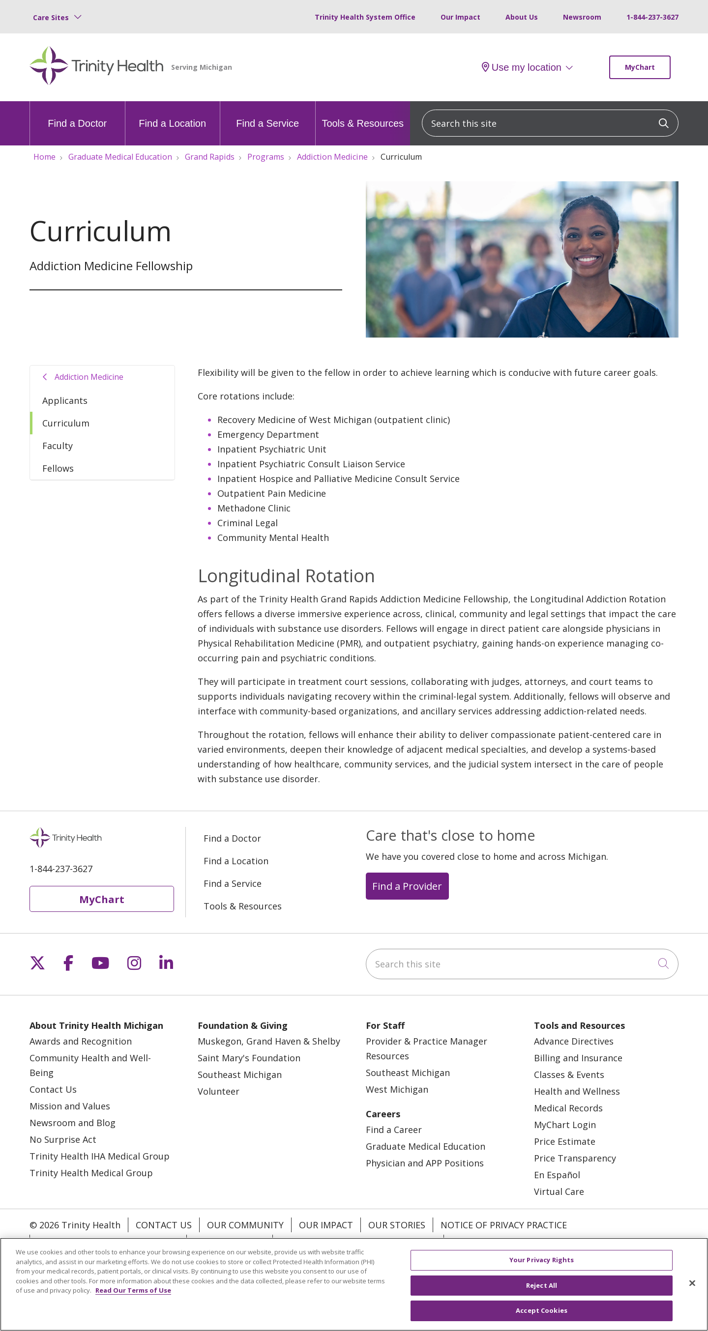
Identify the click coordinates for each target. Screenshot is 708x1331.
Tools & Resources (363, 115)
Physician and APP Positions (425, 1163)
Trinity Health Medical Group (91, 1173)
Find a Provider (407, 886)
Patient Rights (229, 1242)
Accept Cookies (541, 1316)
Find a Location (172, 115)
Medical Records (568, 1108)
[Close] (692, 1289)
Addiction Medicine (89, 376)
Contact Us (53, 1089)
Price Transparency (575, 1158)
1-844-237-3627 (652, 17)
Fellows (58, 468)
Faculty (57, 446)
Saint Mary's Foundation (249, 1058)
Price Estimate (564, 1141)
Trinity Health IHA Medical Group (100, 1156)
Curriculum (65, 423)
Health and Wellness (577, 1091)
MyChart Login (565, 1125)
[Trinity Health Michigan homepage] (97, 67)
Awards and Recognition (81, 1041)
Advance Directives (574, 1041)
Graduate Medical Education (425, 1146)
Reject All (541, 1290)
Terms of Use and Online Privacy (358, 1242)
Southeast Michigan (240, 1074)
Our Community (245, 1225)
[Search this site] (550, 123)
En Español (557, 1175)
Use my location (521, 67)
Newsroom (582, 17)
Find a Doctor (77, 115)
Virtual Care (559, 1191)
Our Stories (396, 1225)
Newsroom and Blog (73, 1123)
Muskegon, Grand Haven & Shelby (269, 1041)
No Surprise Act (63, 1139)
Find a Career (394, 1129)
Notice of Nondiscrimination (108, 1242)
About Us (521, 17)
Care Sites (51, 17)
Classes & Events (569, 1074)
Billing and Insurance (578, 1058)
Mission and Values (70, 1106)
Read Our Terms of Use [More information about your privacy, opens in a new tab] (133, 1296)
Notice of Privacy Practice (504, 1225)
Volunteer (218, 1091)
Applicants (65, 400)
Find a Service (267, 115)
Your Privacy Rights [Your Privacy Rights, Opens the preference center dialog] (541, 1265)
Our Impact (460, 17)
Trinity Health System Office (365, 17)
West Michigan (397, 1089)
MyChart (640, 67)
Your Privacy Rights (498, 1242)
